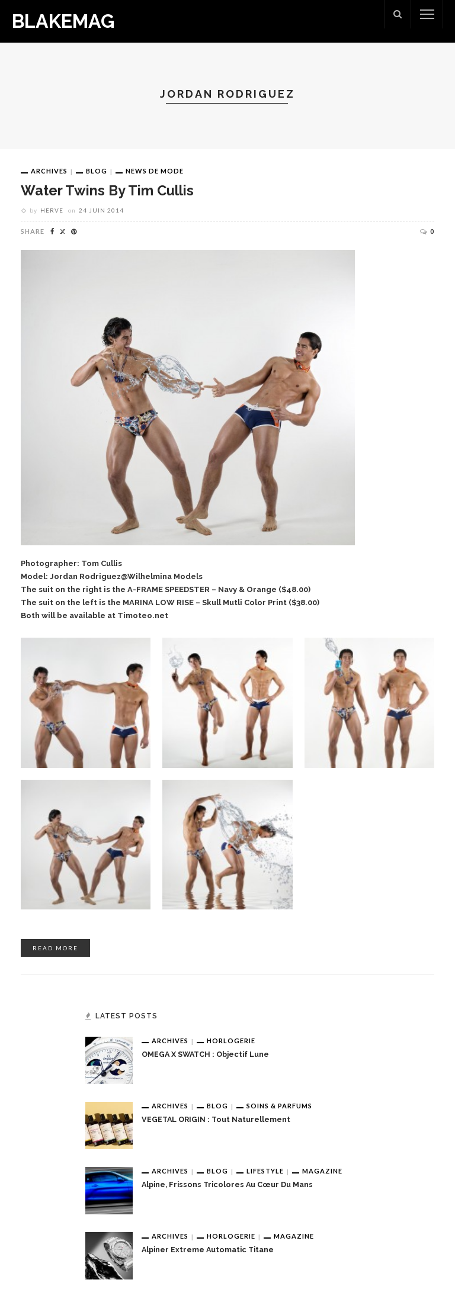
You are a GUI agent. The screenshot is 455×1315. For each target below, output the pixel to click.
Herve (51, 210)
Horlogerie (231, 1040)
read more (55, 947)
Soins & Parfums (279, 1106)
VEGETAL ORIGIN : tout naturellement (216, 1119)
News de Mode (155, 171)
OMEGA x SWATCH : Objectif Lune (205, 1054)
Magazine (322, 1171)
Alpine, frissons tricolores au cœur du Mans (227, 1184)
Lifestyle (265, 1171)
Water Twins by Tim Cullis (107, 190)
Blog (96, 171)
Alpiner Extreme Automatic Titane (208, 1249)
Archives (49, 171)
